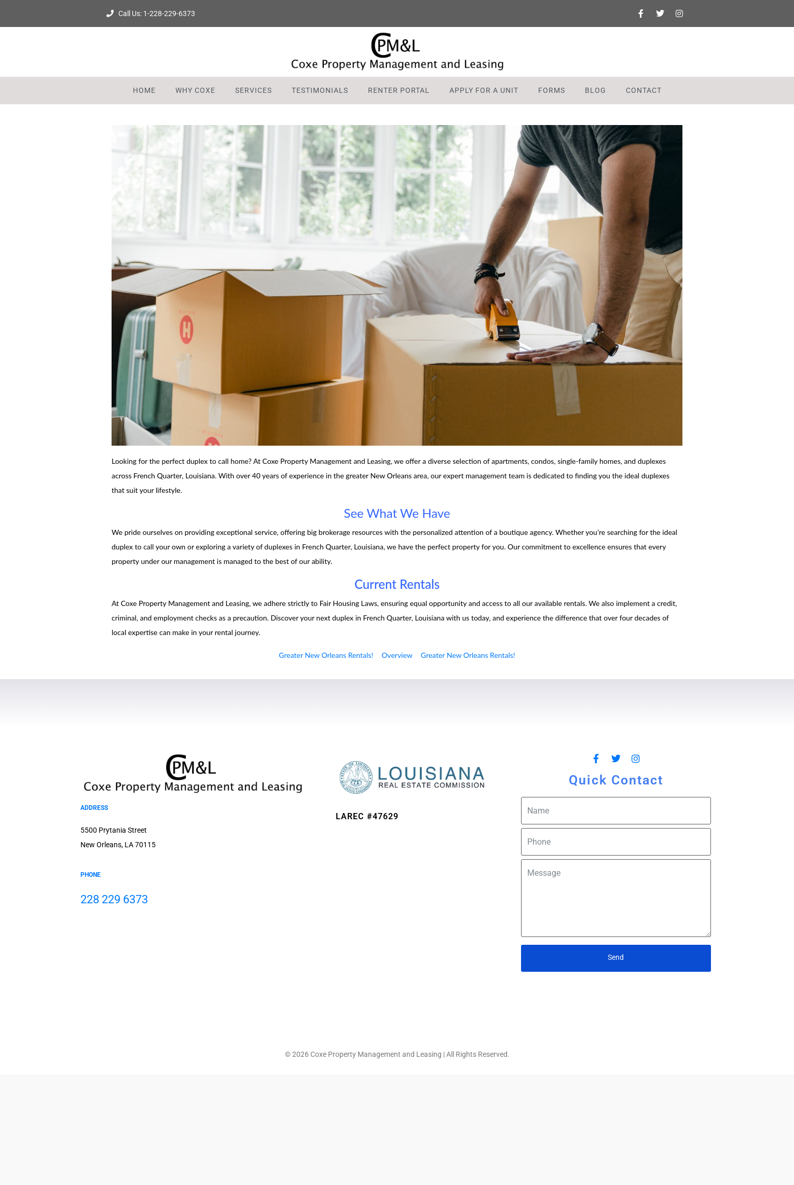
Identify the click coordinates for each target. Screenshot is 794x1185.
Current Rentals (397, 583)
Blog (595, 90)
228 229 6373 (114, 899)
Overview (397, 655)
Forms (551, 90)
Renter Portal (399, 90)
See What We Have (397, 512)
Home (144, 90)
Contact (644, 90)
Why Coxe (195, 90)
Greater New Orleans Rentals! (326, 655)
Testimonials (320, 90)
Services (253, 90)
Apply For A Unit (483, 90)
